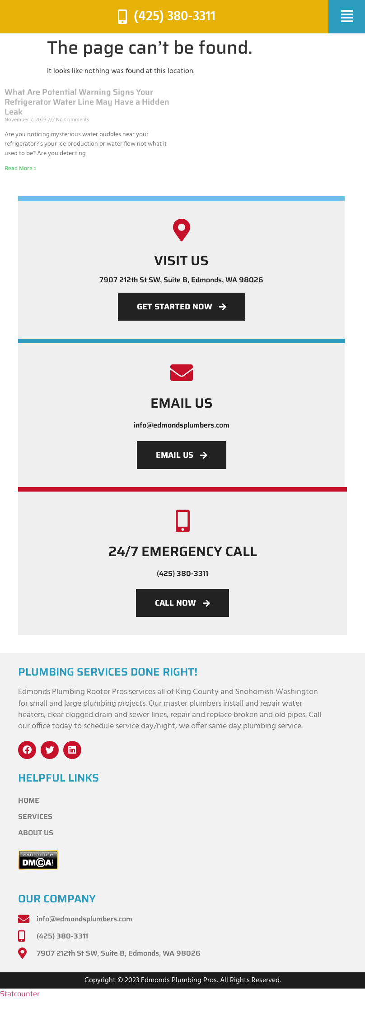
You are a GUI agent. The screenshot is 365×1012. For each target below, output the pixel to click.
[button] (346, 17)
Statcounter (20, 994)
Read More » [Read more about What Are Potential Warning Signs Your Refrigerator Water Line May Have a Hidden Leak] (21, 168)
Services (35, 816)
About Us (35, 832)
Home (28, 800)
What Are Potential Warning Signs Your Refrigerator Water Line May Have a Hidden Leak (87, 102)
